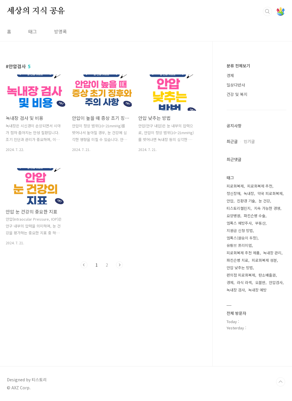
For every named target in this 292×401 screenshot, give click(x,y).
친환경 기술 (246, 200)
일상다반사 (236, 85)
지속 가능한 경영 (267, 208)
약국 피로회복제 (270, 193)
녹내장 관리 (272, 252)
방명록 (60, 31)
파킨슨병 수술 (254, 215)
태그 (32, 31)
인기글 (249, 141)
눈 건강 (264, 200)
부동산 (260, 223)
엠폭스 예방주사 (239, 223)
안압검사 (276, 282)
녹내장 (249, 193)
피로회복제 (235, 186)
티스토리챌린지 (239, 208)
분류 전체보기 (238, 65)
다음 (119, 264)
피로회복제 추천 (259, 186)
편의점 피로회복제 (241, 275)
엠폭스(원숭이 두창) (242, 238)
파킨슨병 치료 (237, 260)
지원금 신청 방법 (240, 230)
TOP (280, 381)
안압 (230, 200)
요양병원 (233, 215)
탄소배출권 (267, 275)
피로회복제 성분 (264, 260)
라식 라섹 (244, 282)
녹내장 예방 (257, 290)
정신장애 (233, 193)
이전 (84, 264)
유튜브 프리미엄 (239, 245)
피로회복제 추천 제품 (243, 252)
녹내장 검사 (236, 290)
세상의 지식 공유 (36, 11)
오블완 (260, 282)
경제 (230, 75)
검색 (267, 11)
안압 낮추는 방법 (240, 267)
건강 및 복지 (237, 94)
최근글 (232, 141)
